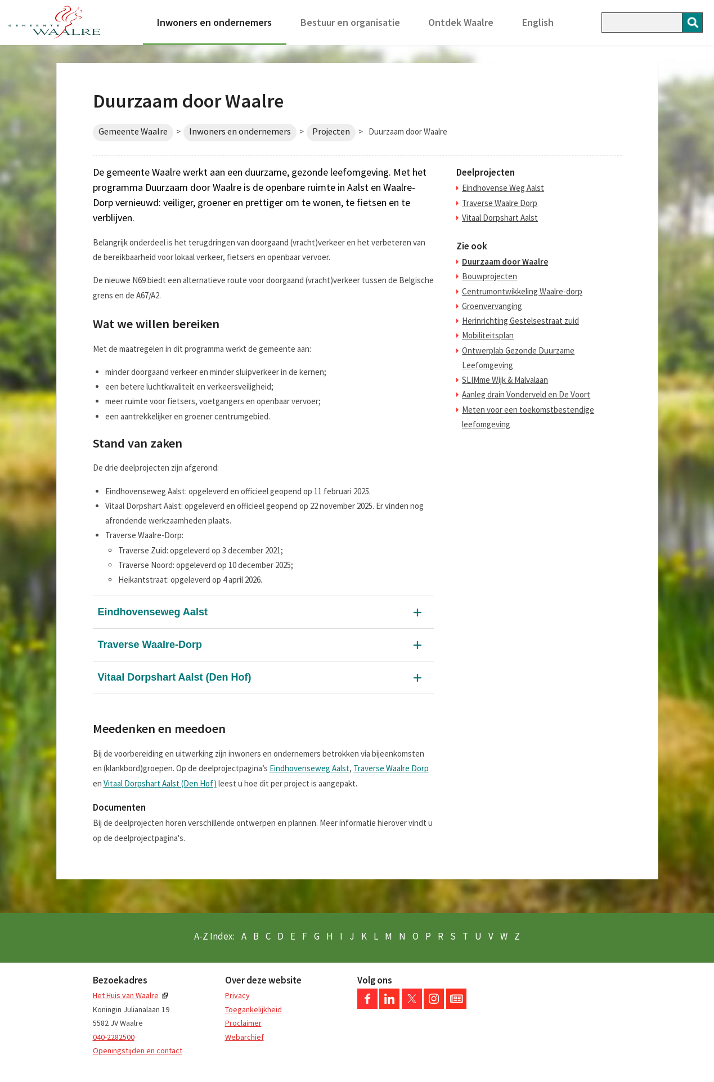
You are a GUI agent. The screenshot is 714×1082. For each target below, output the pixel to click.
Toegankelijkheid (253, 1009)
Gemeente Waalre (133, 131)
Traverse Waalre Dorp (391, 768)
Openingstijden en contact (137, 1050)
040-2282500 (113, 1037)
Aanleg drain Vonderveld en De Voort (526, 394)
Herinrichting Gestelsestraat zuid (520, 320)
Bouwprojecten (489, 276)
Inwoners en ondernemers (214, 22)
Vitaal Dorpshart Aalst (500, 217)
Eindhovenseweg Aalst (153, 612)
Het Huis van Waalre (126, 995)
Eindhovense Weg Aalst (503, 187)
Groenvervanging (492, 306)
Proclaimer (243, 1023)
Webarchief (244, 1037)
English (538, 22)
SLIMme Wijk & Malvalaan (505, 379)
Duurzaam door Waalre (505, 261)
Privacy (237, 995)
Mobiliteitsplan (488, 335)
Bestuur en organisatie (350, 22)
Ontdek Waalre (460, 22)
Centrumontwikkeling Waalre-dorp (522, 291)
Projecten (331, 131)
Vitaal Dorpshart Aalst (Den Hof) (175, 677)
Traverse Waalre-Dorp (150, 644)
